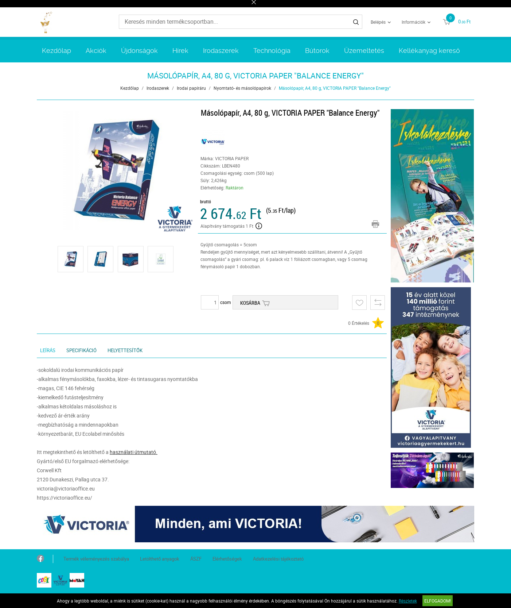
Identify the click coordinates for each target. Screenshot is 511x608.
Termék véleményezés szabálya (96, 558)
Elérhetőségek (227, 558)
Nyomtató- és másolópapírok (242, 88)
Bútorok (317, 50)
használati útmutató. (133, 452)
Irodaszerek (221, 50)
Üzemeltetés (364, 50)
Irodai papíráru (191, 88)
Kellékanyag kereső (429, 50)
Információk (413, 22)
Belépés (378, 22)
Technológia (271, 50)
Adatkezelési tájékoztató (278, 558)
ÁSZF (196, 558)
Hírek (180, 50)
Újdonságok (139, 50)
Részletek (408, 601)
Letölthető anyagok (159, 558)
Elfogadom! (437, 601)
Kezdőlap (56, 50)
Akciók (96, 50)
